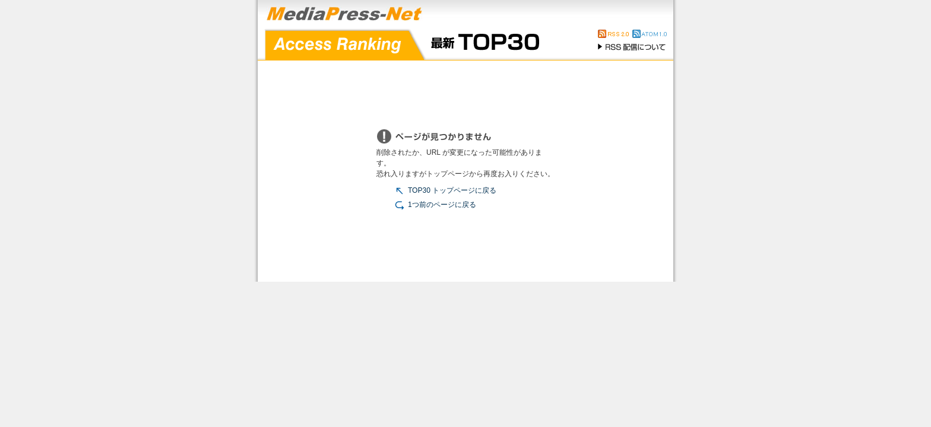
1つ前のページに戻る (435, 204)
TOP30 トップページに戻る (445, 190)
